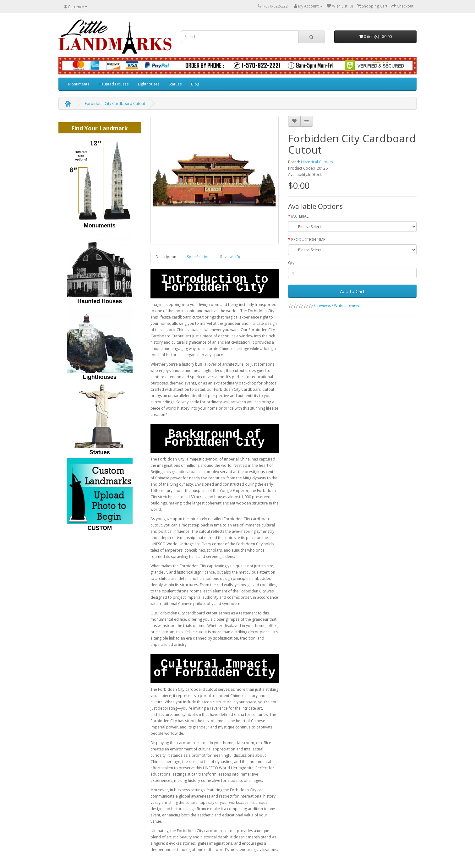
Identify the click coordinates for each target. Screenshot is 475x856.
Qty (291, 262)
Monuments (78, 84)
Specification (198, 256)
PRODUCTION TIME (308, 239)
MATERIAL (299, 216)
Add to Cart (352, 291)
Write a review (346, 305)
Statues (175, 84)
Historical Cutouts (317, 162)
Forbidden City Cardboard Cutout (115, 103)
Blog (195, 84)
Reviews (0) (230, 256)
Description (166, 256)
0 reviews (322, 305)
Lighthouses (148, 84)
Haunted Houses (113, 84)
